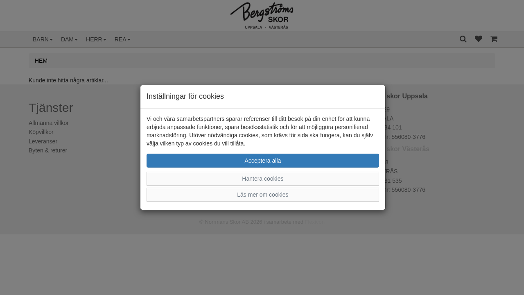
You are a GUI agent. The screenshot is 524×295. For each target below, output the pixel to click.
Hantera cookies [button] (262, 178)
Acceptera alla (263, 160)
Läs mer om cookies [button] (262, 194)
